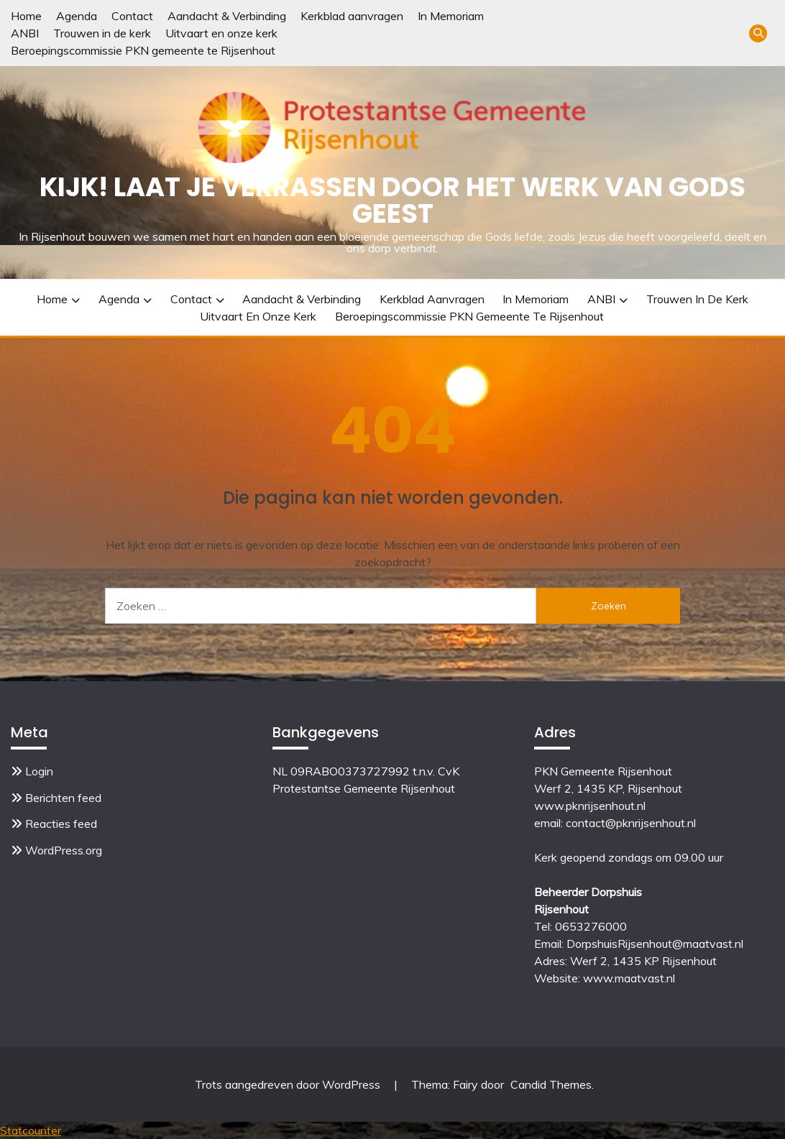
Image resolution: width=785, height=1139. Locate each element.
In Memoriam (451, 16)
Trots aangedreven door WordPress (289, 1084)
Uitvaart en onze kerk (221, 33)
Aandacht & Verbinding (226, 16)
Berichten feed (63, 797)
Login (39, 771)
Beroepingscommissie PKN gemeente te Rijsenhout (143, 50)
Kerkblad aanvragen (351, 16)
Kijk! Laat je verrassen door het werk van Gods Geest (392, 200)
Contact (132, 16)
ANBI (25, 33)
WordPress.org (63, 850)
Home (26, 16)
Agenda (76, 16)
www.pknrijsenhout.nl (590, 805)
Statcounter (30, 1130)
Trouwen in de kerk (102, 33)
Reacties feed (61, 823)
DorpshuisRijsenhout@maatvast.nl (654, 943)
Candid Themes (551, 1084)
